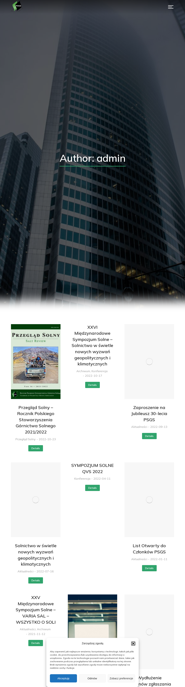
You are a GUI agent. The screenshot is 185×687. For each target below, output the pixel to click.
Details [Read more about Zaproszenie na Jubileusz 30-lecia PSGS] (149, 436)
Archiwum (83, 371)
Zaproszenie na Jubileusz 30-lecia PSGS (149, 413)
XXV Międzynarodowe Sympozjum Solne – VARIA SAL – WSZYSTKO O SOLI (36, 610)
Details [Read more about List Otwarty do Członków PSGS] (149, 568)
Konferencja (99, 371)
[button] (133, 643)
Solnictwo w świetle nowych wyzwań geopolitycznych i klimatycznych (35, 555)
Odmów (92, 678)
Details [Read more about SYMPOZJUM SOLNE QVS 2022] (92, 488)
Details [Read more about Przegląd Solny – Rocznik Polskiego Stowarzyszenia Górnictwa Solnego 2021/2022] (35, 448)
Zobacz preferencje (121, 678)
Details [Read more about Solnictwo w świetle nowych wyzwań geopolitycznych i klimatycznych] (35, 580)
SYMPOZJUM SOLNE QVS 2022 (92, 468)
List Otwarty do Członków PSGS (149, 548)
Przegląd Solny (25, 439)
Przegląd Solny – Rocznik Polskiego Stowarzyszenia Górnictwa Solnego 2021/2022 (36, 420)
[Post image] (36, 361)
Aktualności (139, 427)
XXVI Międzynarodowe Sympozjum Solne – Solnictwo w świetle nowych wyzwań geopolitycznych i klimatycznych (92, 345)
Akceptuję (63, 678)
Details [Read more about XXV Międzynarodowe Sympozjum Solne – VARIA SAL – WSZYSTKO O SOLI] (35, 643)
